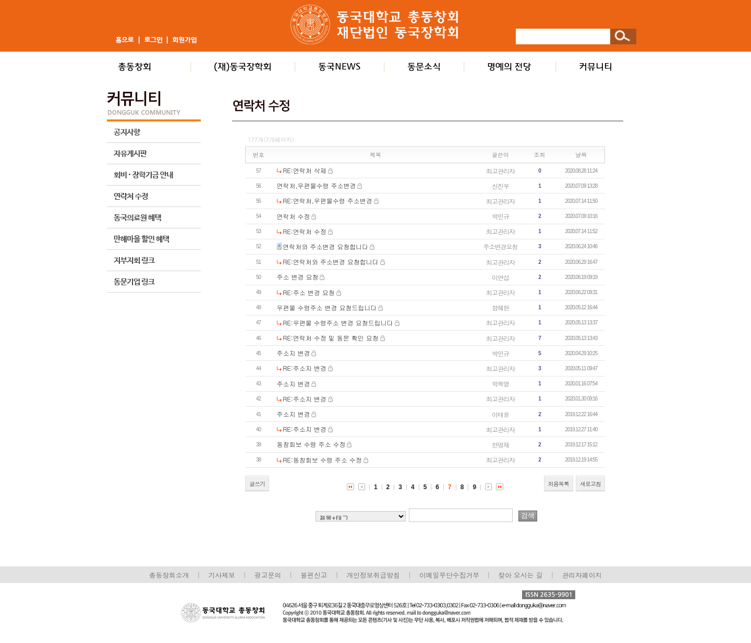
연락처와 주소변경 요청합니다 (325, 246)
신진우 (500, 185)
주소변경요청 (500, 246)
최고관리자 (500, 170)
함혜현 (500, 307)
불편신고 (313, 575)
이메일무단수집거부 (450, 575)
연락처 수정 (293, 216)
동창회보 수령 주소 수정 (311, 444)
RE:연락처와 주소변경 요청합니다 (331, 261)
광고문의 (268, 575)
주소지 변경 (293, 352)
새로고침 (590, 484)
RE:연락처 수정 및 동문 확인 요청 (330, 337)
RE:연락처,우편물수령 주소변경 (327, 200)
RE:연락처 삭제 (304, 170)
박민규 (500, 216)
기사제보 (222, 575)
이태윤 (500, 414)
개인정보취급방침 (372, 575)
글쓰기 (257, 484)
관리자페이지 (582, 575)
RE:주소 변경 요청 (309, 292)
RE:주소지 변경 (304, 367)
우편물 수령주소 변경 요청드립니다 (327, 307)
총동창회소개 (169, 575)
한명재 (500, 444)
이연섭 (500, 277)
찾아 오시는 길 (520, 575)
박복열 (500, 383)
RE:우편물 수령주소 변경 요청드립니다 (338, 322)
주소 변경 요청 (298, 276)
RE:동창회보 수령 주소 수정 (322, 459)
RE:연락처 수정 (304, 231)
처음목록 (558, 484)
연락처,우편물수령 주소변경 (316, 185)
